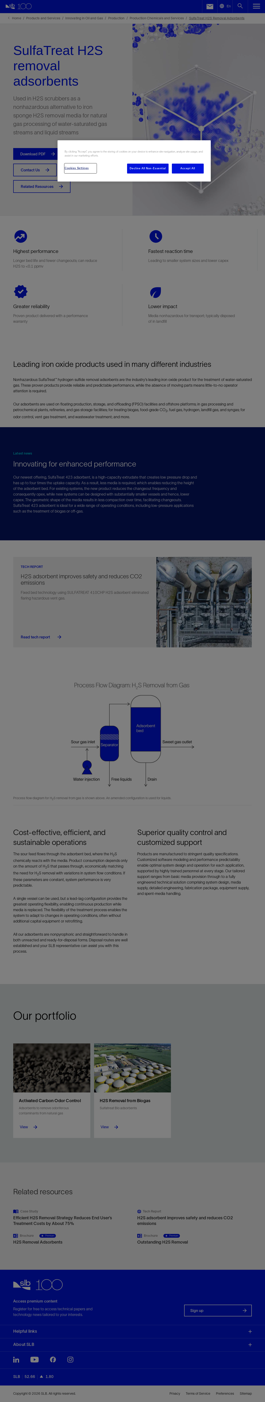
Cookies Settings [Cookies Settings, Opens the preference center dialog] (77, 168)
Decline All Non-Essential (148, 168)
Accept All (187, 168)
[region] (134, 161)
